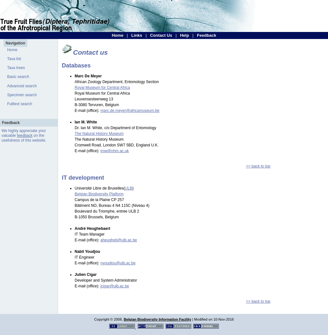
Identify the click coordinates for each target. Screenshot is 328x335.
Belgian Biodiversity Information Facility (157, 319)
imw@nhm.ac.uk (114, 151)
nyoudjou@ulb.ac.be (117, 263)
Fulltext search (19, 104)
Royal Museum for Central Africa (102, 87)
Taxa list (14, 59)
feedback (25, 135)
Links (136, 35)
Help (184, 35)
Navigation (15, 43)
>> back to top (258, 166)
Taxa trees (16, 68)
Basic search (18, 76)
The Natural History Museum (99, 133)
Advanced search (22, 86)
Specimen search (22, 95)
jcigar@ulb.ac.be (114, 286)
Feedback (206, 35)
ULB (128, 188)
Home (117, 35)
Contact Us (161, 35)
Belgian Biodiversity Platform (99, 194)
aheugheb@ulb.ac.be (118, 240)
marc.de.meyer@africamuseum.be (129, 110)
